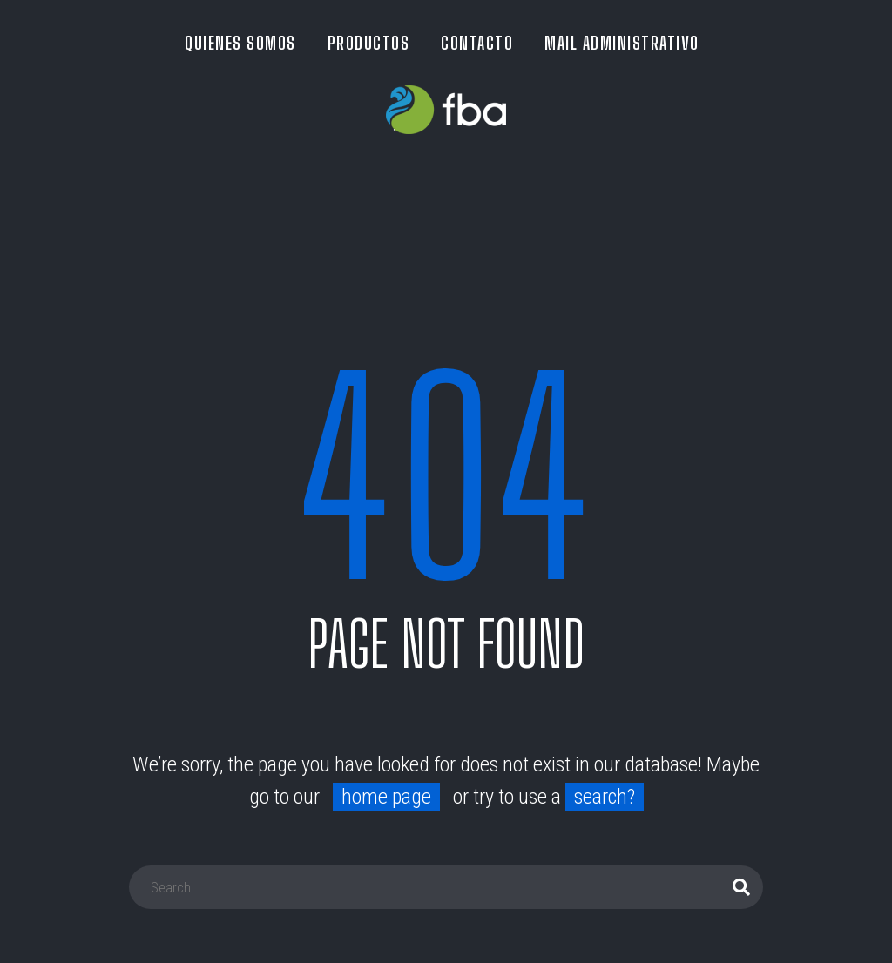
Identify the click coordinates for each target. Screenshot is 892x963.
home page (386, 797)
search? (604, 797)
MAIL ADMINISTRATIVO (621, 42)
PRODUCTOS (369, 42)
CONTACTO (477, 42)
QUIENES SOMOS (240, 42)
